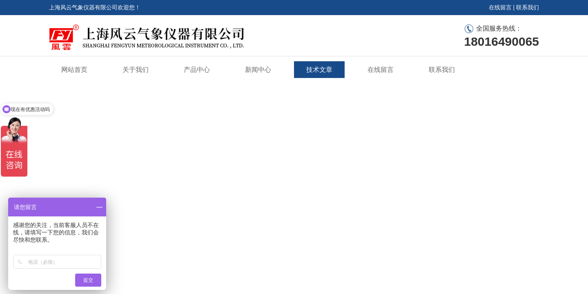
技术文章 (319, 69)
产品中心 (197, 69)
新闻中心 (258, 69)
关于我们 (135, 69)
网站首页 (74, 69)
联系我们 (527, 7)
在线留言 (500, 7)
